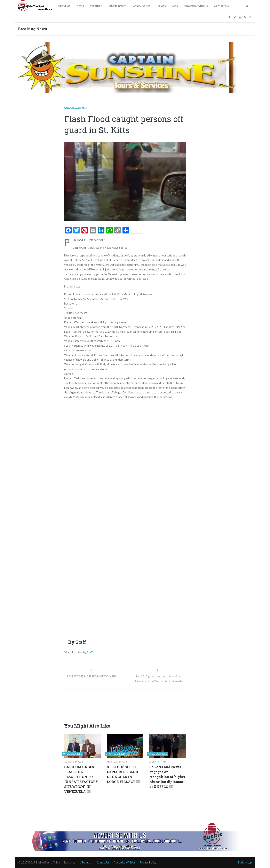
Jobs (175, 5)
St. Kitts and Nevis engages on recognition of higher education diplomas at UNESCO (167, 777)
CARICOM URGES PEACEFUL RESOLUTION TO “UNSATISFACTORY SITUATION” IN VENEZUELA (81, 779)
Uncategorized (75, 107)
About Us (64, 5)
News (80, 5)
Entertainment (117, 5)
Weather (96, 5)
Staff (90, 652)
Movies (161, 5)
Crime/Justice (141, 5)
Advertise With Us (196, 5)
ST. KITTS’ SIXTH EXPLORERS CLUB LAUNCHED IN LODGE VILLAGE (122, 774)
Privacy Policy (148, 862)
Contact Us (221, 5)
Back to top (245, 862)
